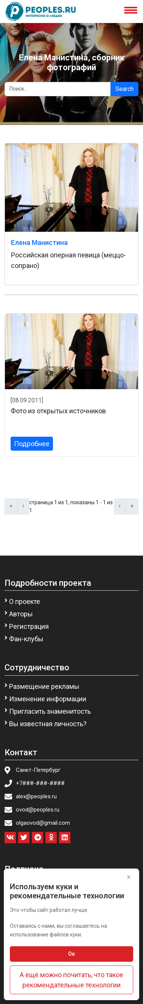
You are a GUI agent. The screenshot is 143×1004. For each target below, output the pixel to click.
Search (124, 88)
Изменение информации (47, 699)
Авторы (21, 614)
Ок (71, 954)
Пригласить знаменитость (50, 711)
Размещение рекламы (44, 686)
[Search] (58, 89)
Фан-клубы (26, 639)
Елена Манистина (39, 242)
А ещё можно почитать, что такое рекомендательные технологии (71, 980)
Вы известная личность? (48, 724)
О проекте (24, 601)
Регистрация (29, 626)
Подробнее (32, 444)
